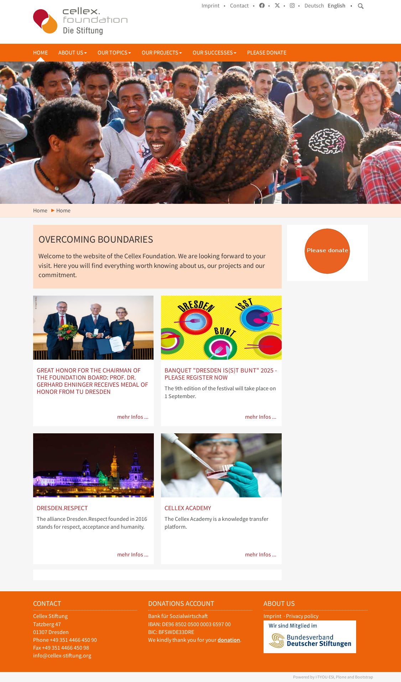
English (336, 5)
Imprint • (213, 5)
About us (72, 52)
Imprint (272, 616)
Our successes (214, 52)
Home (40, 52)
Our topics (114, 52)
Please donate (266, 52)
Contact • (242, 5)
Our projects (162, 52)
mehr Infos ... (133, 416)
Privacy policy (302, 616)
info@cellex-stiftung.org (62, 655)
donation (229, 639)
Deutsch (314, 5)
